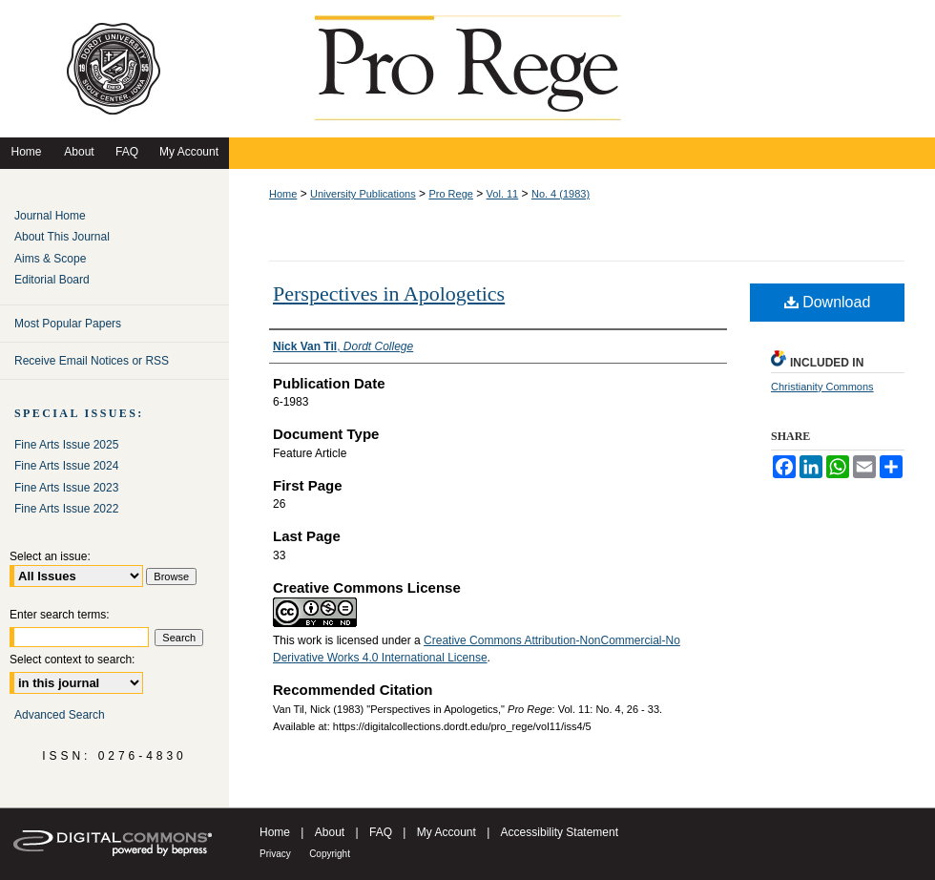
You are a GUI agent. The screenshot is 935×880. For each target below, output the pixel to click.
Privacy (275, 854)
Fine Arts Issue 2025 (66, 444)
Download (827, 302)
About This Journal (62, 236)
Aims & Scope (50, 258)
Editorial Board (52, 279)
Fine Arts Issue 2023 (66, 487)
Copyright (329, 854)
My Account (446, 832)
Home (283, 193)
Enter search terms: (60, 614)
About (329, 832)
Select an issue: (50, 556)
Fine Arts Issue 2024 (66, 465)
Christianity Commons (822, 386)
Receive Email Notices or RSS (91, 360)
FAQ (380, 832)
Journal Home (50, 215)
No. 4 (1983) (560, 193)
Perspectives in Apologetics (389, 293)
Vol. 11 (503, 193)
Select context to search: (72, 659)
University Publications (363, 193)
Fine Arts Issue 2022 (66, 508)
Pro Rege (450, 193)
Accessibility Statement (559, 832)
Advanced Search (59, 715)
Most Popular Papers (67, 323)
